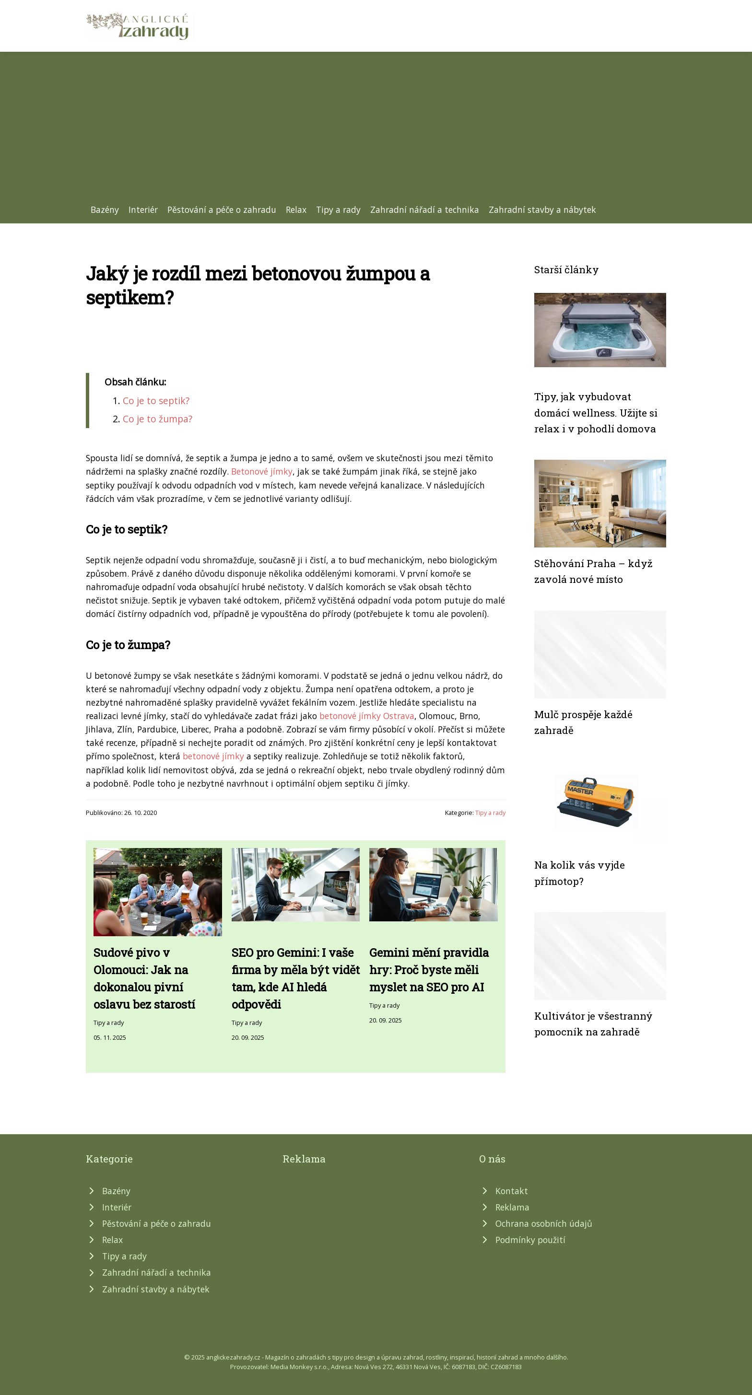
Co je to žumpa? (157, 418)
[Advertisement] (376, 131)
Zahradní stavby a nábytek (542, 209)
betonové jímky (213, 756)
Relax (296, 209)
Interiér (143, 209)
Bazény (105, 209)
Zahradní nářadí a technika (424, 209)
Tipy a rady (338, 209)
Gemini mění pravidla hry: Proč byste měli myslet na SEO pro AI (429, 970)
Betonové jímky (262, 471)
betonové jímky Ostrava (366, 715)
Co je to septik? (156, 400)
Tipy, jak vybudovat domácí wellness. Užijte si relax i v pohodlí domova (596, 412)
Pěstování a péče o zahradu (221, 209)
